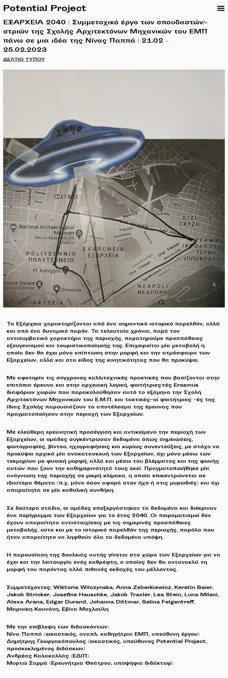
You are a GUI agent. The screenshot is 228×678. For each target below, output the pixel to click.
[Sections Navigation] (221, 8)
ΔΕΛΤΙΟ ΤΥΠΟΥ (24, 60)
